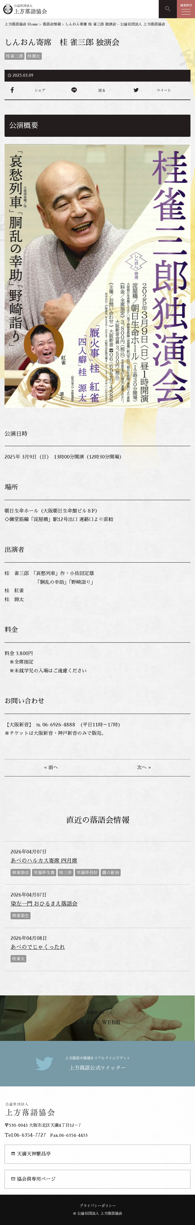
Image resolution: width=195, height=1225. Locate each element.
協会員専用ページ (33, 1179)
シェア (39, 90)
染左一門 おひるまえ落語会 (44, 904)
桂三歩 (65, 872)
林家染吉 (20, 872)
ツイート (164, 90)
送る (102, 90)
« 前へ (51, 767)
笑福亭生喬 (44, 872)
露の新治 (110, 872)
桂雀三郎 (14, 56)
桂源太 (34, 56)
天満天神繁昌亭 (31, 1153)
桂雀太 (18, 959)
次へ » (144, 767)
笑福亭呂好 (87, 872)
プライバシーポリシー (98, 1206)
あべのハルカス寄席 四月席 (44, 860)
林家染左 (20, 916)
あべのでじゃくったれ (38, 947)
